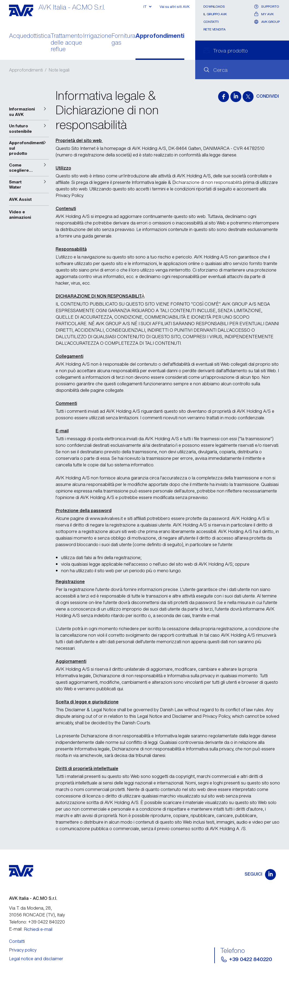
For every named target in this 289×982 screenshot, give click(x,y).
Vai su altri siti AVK (174, 6)
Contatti (211, 21)
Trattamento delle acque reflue (67, 42)
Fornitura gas (124, 39)
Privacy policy (23, 950)
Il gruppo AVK (215, 14)
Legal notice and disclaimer (36, 958)
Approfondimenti (160, 36)
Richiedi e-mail (38, 929)
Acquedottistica (30, 36)
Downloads (214, 6)
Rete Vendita (214, 29)
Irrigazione (97, 36)
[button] (29, 111)
